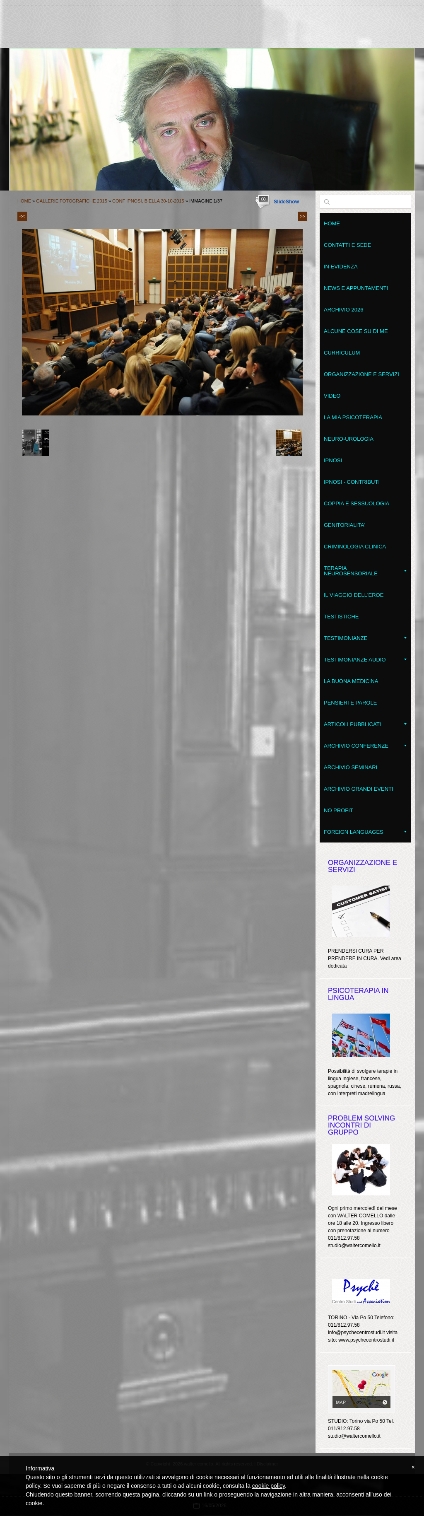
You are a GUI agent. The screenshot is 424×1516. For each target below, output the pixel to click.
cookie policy (268, 1485)
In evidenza (341, 266)
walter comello (212, 20)
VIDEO (332, 396)
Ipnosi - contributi (352, 482)
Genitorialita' (344, 525)
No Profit (338, 810)
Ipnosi (333, 460)
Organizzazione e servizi (361, 374)
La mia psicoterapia (353, 417)
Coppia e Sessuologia (356, 503)
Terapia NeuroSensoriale (365, 571)
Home (24, 200)
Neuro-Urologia (348, 439)
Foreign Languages (365, 832)
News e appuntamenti (356, 288)
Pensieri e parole (350, 703)
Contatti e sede (347, 245)
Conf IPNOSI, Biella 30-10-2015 (148, 200)
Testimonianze (365, 638)
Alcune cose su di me (356, 331)
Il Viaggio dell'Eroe (353, 595)
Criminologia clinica (355, 546)
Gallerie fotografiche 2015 (71, 200)
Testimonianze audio (365, 660)
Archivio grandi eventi (358, 789)
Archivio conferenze (365, 746)
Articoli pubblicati (365, 724)
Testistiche (341, 616)
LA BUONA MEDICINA (351, 681)
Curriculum (342, 353)
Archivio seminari (350, 767)
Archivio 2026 (343, 310)
